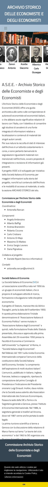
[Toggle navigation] (5, 28)
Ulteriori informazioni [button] (13, 477)
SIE (34, 282)
